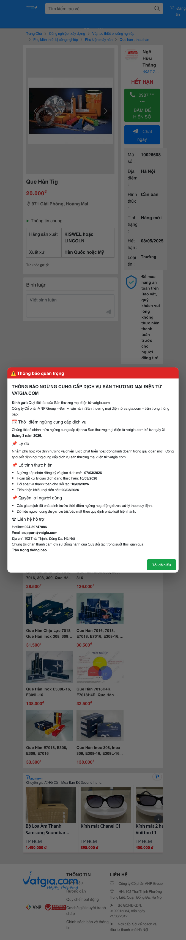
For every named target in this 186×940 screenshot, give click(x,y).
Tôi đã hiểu (161, 564)
